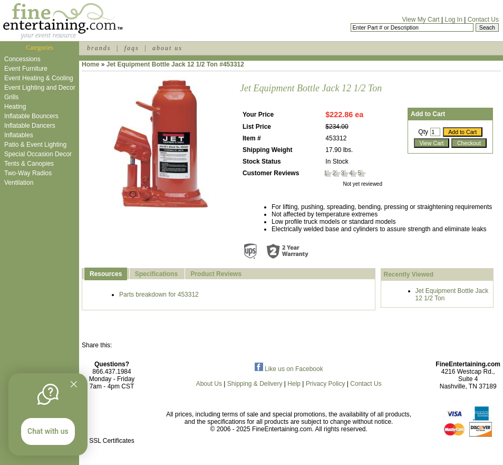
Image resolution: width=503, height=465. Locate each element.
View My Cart (421, 19)
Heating (15, 106)
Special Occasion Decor (38, 154)
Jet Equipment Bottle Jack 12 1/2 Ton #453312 (175, 64)
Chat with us (48, 431)
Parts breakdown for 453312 (159, 294)
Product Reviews (215, 274)
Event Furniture (25, 68)
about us (167, 48)
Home (90, 64)
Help (294, 383)
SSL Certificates (111, 440)
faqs (131, 48)
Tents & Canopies (29, 163)
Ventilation (18, 182)
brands (99, 48)
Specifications (156, 274)
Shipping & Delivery (255, 383)
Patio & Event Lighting (35, 144)
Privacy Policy (325, 383)
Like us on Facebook (289, 369)
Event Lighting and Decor (39, 87)
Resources (106, 274)
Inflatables (18, 135)
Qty (423, 132)
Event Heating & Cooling (38, 78)
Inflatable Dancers (29, 125)
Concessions (22, 59)
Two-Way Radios (28, 173)
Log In (453, 19)
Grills (11, 97)
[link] (111, 418)
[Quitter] (73, 384)
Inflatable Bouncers (31, 116)
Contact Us (483, 19)
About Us (209, 383)
